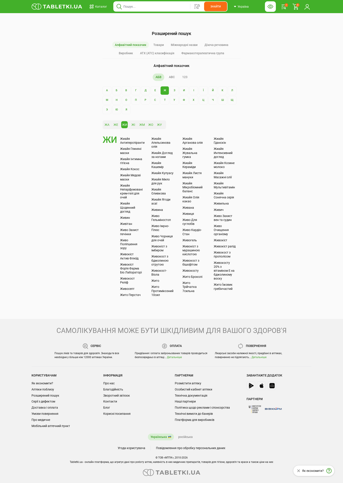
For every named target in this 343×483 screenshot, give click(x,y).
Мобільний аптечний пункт (51, 426)
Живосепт (127, 288)
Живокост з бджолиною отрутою (159, 260)
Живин (125, 217)
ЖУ (159, 124)
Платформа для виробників (194, 420)
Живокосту (190, 270)
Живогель (189, 240)
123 (184, 77)
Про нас (109, 383)
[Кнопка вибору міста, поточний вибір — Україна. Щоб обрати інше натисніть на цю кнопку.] (241, 6)
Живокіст (220, 240)
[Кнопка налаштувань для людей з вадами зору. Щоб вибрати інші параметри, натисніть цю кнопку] (270, 6)
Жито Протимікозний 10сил (162, 290)
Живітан (126, 224)
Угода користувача (131, 448)
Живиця (188, 213)
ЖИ (124, 124)
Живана (188, 207)
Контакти (110, 401)
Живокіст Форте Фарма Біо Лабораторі (131, 268)
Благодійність (113, 389)
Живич (219, 210)
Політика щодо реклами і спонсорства (202, 407)
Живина (157, 210)
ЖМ (142, 124)
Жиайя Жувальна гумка (189, 152)
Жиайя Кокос (129, 169)
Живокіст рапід (225, 246)
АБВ (158, 77)
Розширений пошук (45, 395)
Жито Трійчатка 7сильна (189, 286)
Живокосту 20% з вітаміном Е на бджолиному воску (224, 270)
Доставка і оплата (45, 407)
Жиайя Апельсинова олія (160, 142)
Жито (155, 280)
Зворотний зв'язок (116, 395)
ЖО (150, 124)
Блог (106, 407)
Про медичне (41, 420)
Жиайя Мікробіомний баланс (192, 187)
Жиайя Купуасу (162, 173)
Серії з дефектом (43, 401)
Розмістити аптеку (188, 383)
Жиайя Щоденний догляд (127, 207)
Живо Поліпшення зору (128, 244)
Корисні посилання (117, 413)
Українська (158, 437)
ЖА (107, 124)
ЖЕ (116, 124)
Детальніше (174, 357)
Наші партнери (185, 401)
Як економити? (42, 383)
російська (185, 437)
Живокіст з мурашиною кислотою (191, 250)
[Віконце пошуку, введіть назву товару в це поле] (170, 6)
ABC (172, 77)
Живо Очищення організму (221, 230)
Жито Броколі (192, 276)
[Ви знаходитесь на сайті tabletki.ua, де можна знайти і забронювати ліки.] (57, 6)
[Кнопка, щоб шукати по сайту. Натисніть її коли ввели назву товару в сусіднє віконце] (215, 6)
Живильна (221, 203)
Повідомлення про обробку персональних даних (190, 448)
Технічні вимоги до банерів (194, 413)
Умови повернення (45, 413)
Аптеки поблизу (43, 389)
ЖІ (133, 124)
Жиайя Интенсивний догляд (223, 152)
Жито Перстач (130, 295)
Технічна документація (191, 395)
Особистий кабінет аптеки (193, 389)
